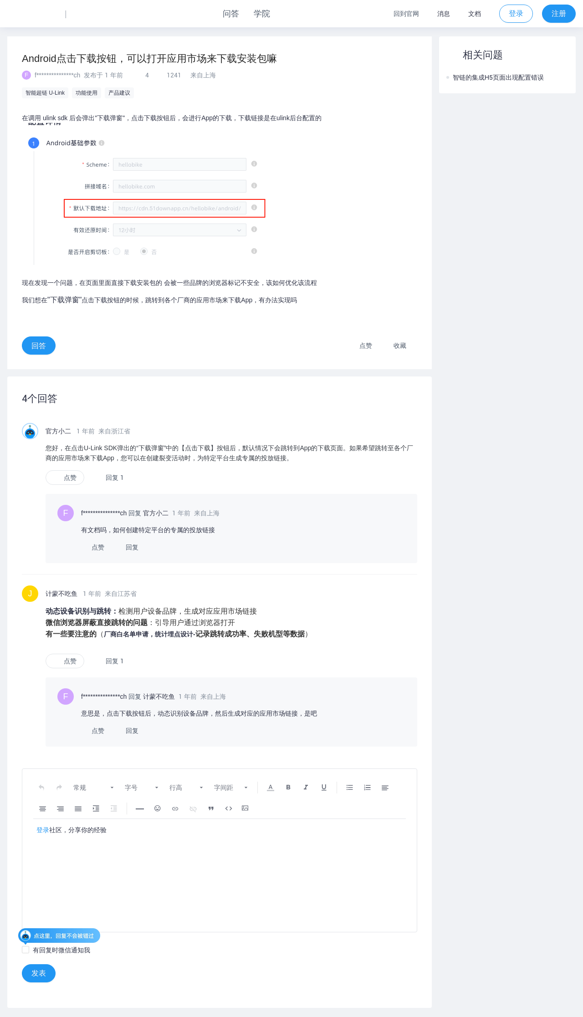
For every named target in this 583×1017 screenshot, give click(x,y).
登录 (42, 830)
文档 (474, 13)
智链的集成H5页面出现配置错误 (495, 77)
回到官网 (406, 13)
